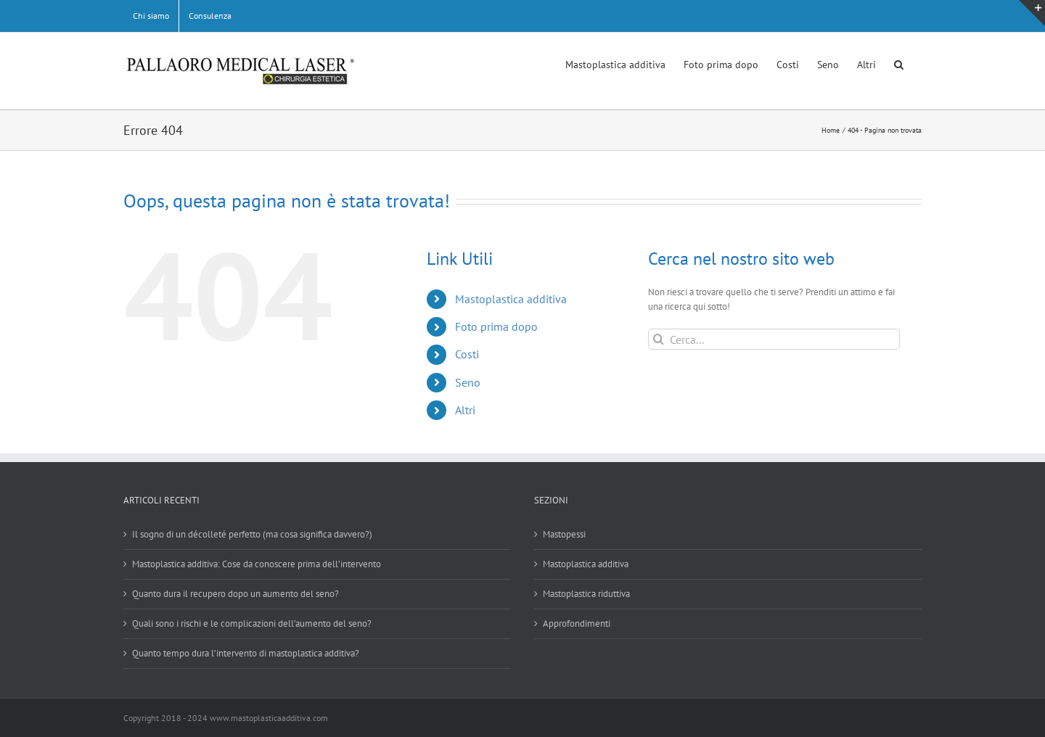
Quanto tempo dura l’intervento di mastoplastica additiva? (245, 653)
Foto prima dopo (496, 326)
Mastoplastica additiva (511, 299)
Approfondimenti (576, 623)
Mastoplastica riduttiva (586, 594)
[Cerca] (658, 339)
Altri (465, 410)
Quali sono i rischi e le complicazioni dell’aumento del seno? (252, 623)
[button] (898, 63)
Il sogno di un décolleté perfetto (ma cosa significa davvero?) (252, 534)
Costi (467, 354)
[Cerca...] (774, 339)
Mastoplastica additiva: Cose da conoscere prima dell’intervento (256, 564)
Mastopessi (564, 534)
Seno (467, 382)
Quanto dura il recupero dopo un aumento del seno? (235, 594)
